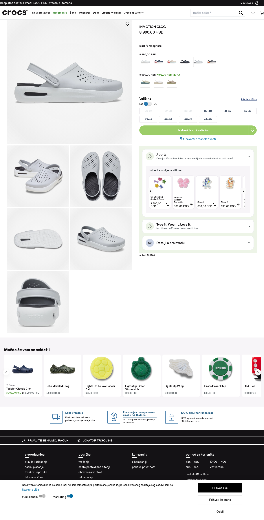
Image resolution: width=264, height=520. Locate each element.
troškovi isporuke (36, 472)
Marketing (60, 497)
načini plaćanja (34, 467)
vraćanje (83, 462)
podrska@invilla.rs (198, 474)
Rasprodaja (60, 12)
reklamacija (85, 477)
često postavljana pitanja (94, 467)
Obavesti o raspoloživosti (199, 139)
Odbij (220, 511)
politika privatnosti (144, 467)
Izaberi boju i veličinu (194, 130)
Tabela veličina (249, 99)
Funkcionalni (30, 497)
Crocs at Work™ (134, 12)
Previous (150, 191)
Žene (73, 12)
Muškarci (84, 12)
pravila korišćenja (36, 462)
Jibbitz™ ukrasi (111, 12)
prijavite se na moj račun (45, 440)
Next (243, 191)
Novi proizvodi (41, 12)
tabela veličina (34, 477)
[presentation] (6, 372)
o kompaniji (139, 462)
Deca (96, 12)
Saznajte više (30, 489)
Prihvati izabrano (220, 499)
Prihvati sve (220, 488)
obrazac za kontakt (90, 472)
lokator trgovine (94, 440)
